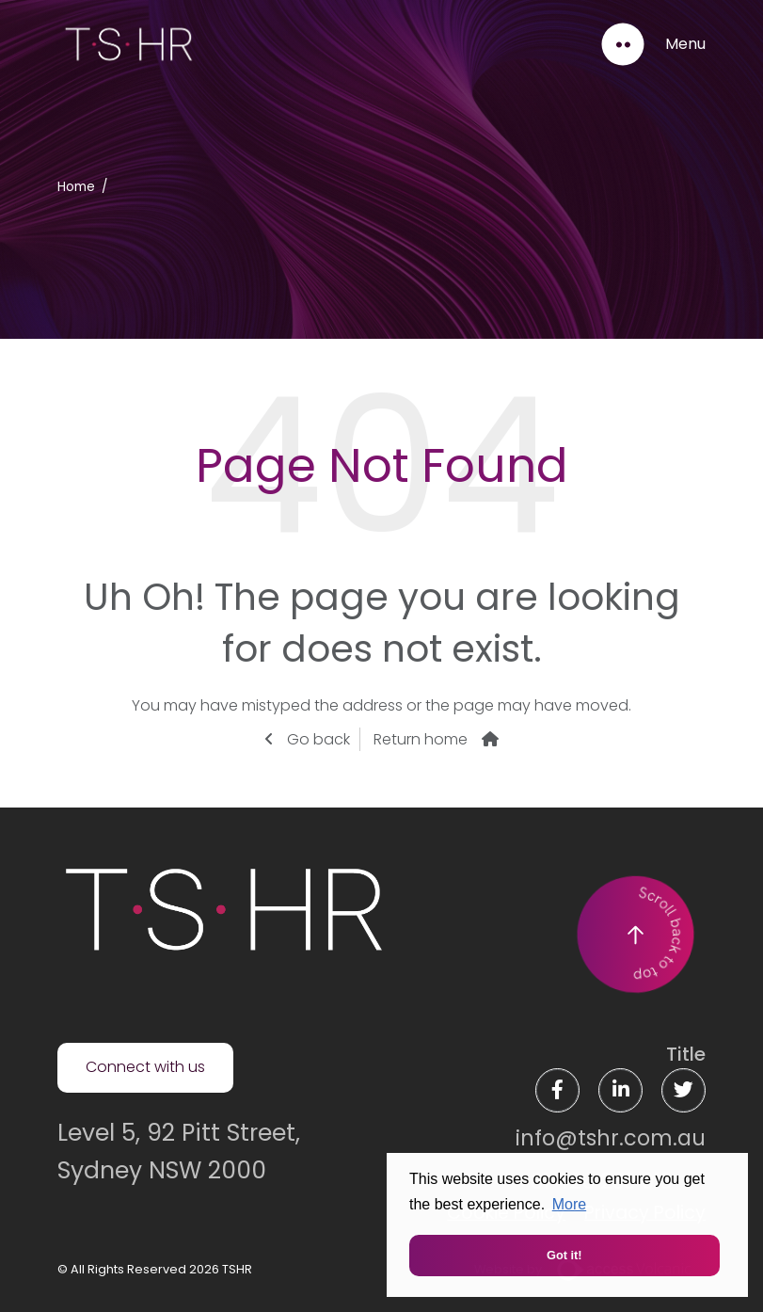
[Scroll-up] (635, 934)
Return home (421, 739)
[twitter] (683, 1090)
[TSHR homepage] (222, 908)
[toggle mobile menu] (652, 44)
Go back (316, 739)
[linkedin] (620, 1090)
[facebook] (557, 1090)
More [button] (569, 1204)
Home (76, 187)
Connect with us (145, 1067)
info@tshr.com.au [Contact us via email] (611, 1138)
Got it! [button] (564, 1255)
